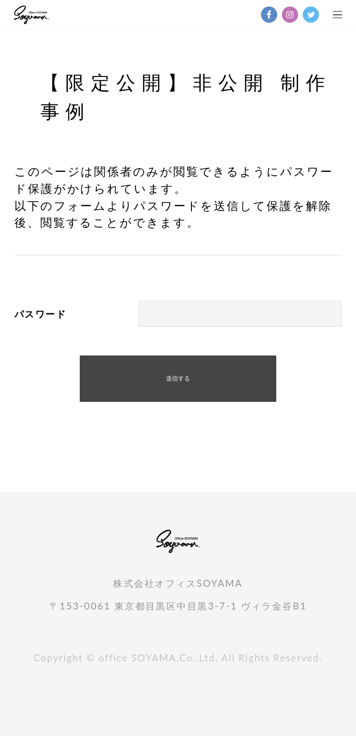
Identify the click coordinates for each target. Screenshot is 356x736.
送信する (178, 378)
